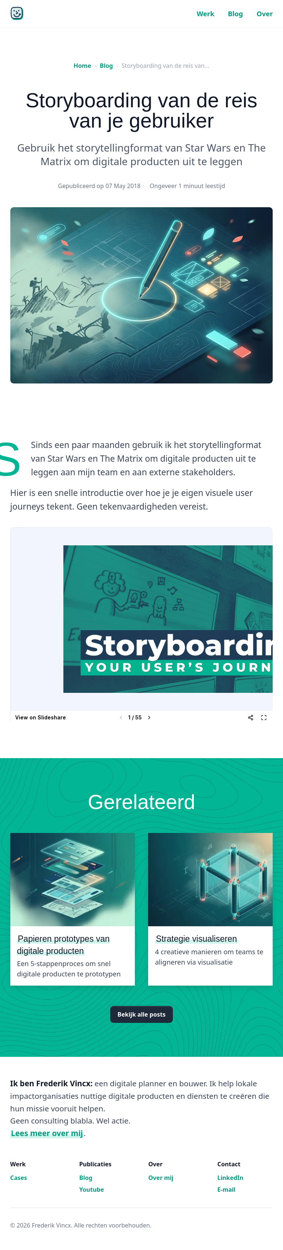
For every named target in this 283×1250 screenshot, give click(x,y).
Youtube (91, 1189)
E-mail (226, 1189)
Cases (18, 1178)
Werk (205, 13)
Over (264, 13)
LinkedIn (230, 1178)
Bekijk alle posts (141, 1014)
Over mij (160, 1178)
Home (82, 66)
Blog (235, 13)
